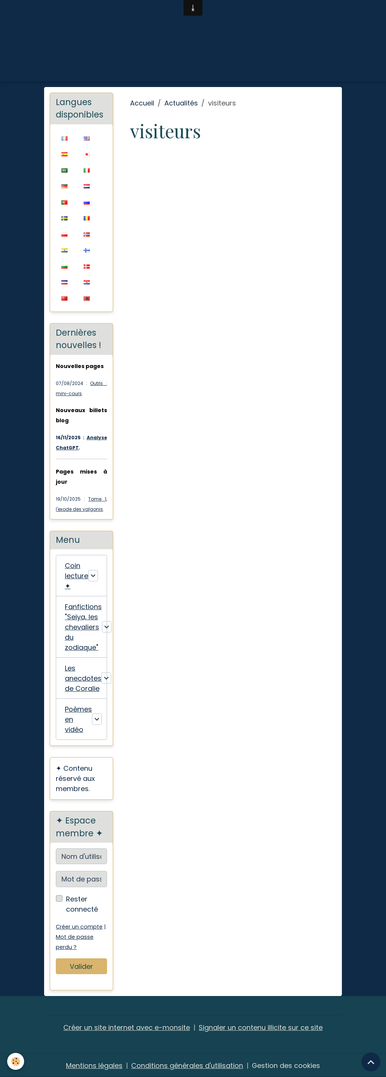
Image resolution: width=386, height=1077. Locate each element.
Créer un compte (79, 926)
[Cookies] (16, 1061)
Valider (81, 966)
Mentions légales (94, 1065)
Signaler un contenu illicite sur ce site (261, 1027)
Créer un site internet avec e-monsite (126, 1027)
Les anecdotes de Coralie (83, 678)
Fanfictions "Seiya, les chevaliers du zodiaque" (83, 627)
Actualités (181, 103)
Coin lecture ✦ (76, 576)
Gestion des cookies (286, 1065)
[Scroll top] (370, 1062)
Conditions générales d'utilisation (187, 1065)
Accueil (142, 103)
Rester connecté (82, 904)
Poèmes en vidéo (78, 719)
